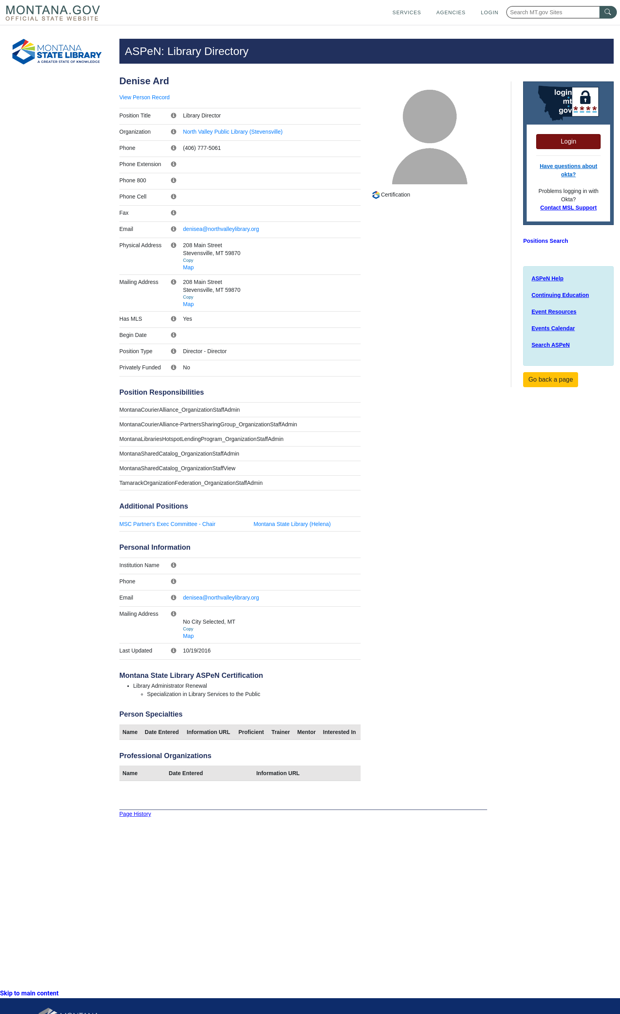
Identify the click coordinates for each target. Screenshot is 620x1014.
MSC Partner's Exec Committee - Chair (167, 524)
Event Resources (554, 311)
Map (188, 267)
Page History (135, 814)
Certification (391, 194)
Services (407, 12)
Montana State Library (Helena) (292, 524)
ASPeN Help (547, 278)
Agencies (450, 12)
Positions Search (545, 241)
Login (490, 12)
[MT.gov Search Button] (608, 12)
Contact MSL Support (568, 207)
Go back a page (550, 379)
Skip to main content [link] (29, 993)
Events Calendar (553, 328)
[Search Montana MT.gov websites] (561, 12)
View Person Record (144, 97)
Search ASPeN (550, 345)
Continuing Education (560, 295)
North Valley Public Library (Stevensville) (233, 132)
